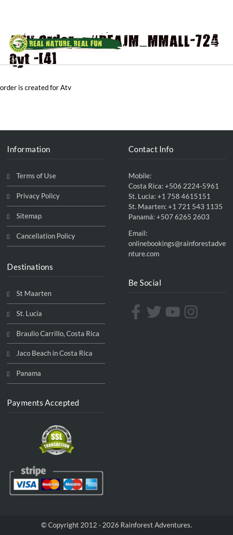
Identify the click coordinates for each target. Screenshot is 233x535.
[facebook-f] (137, 311)
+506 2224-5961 (192, 186)
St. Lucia (29, 313)
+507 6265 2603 (183, 217)
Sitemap (29, 216)
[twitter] (155, 311)
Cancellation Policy (45, 236)
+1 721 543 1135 (195, 207)
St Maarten (33, 293)
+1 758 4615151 (184, 196)
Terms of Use (36, 176)
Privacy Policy (38, 196)
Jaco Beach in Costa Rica (54, 353)
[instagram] (192, 311)
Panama (28, 373)
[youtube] (174, 311)
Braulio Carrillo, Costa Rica (57, 334)
